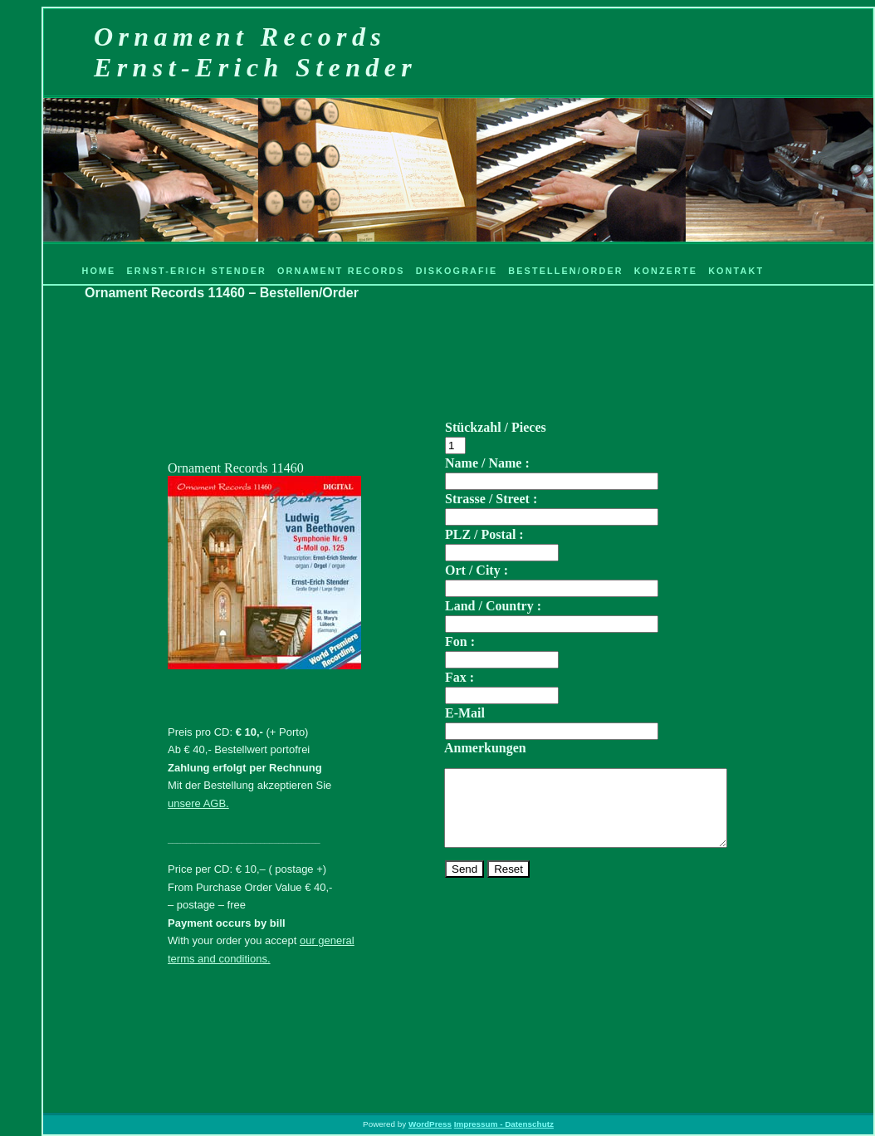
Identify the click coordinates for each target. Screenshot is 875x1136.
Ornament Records (341, 271)
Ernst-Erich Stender (196, 271)
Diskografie (457, 271)
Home (98, 271)
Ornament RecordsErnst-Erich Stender (255, 52)
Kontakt (736, 271)
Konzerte (666, 271)
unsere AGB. (198, 803)
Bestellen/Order (565, 271)
